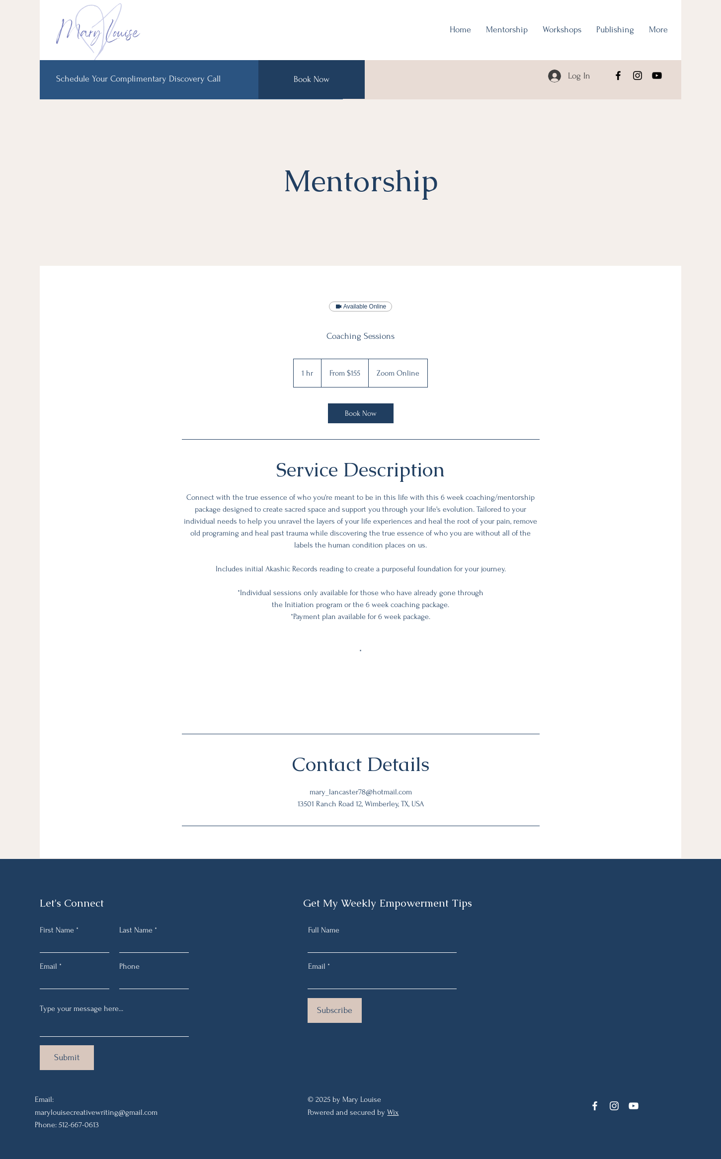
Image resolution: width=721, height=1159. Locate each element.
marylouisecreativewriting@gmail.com (96, 1112)
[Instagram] (637, 75)
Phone (129, 966)
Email (48, 966)
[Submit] (67, 1057)
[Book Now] (311, 79)
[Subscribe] (335, 1010)
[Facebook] (618, 75)
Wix (393, 1112)
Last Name (136, 930)
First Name (57, 930)
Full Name (323, 930)
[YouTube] (657, 75)
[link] (361, 413)
